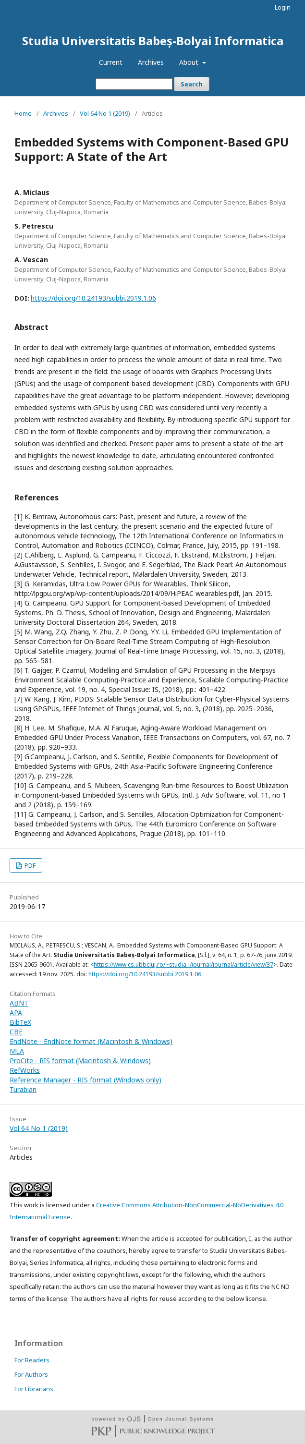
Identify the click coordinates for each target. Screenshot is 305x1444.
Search (192, 84)
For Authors (31, 1374)
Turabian (23, 1089)
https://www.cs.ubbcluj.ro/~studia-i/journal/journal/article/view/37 (183, 964)
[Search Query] (134, 84)
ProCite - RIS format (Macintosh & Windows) (80, 1060)
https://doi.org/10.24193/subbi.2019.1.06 (93, 298)
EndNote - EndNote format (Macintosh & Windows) (91, 1041)
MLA (17, 1051)
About (189, 62)
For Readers (31, 1360)
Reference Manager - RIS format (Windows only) (85, 1079)
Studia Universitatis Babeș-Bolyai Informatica (152, 41)
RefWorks (25, 1070)
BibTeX (20, 1022)
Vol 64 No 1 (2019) (105, 113)
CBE (16, 1031)
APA (16, 1012)
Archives (151, 62)
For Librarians (33, 1388)
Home (23, 113)
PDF (29, 865)
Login (283, 7)
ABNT (19, 1002)
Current (110, 62)
